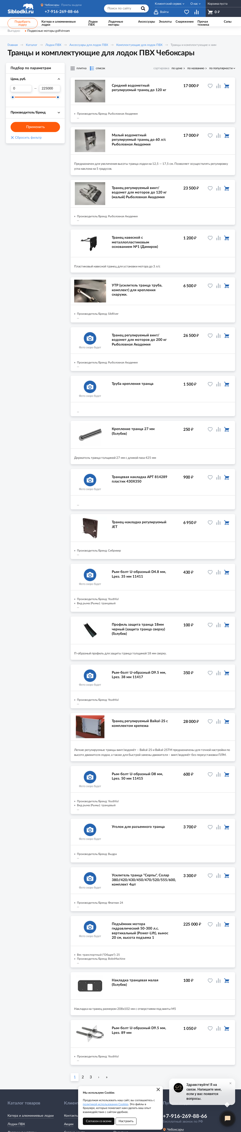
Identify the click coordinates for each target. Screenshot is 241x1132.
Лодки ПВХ (53, 45)
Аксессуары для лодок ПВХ (88, 45)
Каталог (31, 45)
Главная (13, 45)
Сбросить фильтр (26, 138)
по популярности (221, 68)
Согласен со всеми (98, 1121)
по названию (195, 68)
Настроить (126, 1121)
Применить (35, 127)
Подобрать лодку (22, 23)
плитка (81, 68)
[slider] (13, 97)
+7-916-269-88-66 (62, 12)
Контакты (71, 1115)
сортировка (161, 68)
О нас (194, 3)
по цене (177, 68)
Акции (68, 1124)
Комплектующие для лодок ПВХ (139, 45)
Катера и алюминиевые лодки (31, 1115)
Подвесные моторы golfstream (48, 30)
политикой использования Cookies (105, 1104)
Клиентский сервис (168, 3)
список (100, 68)
